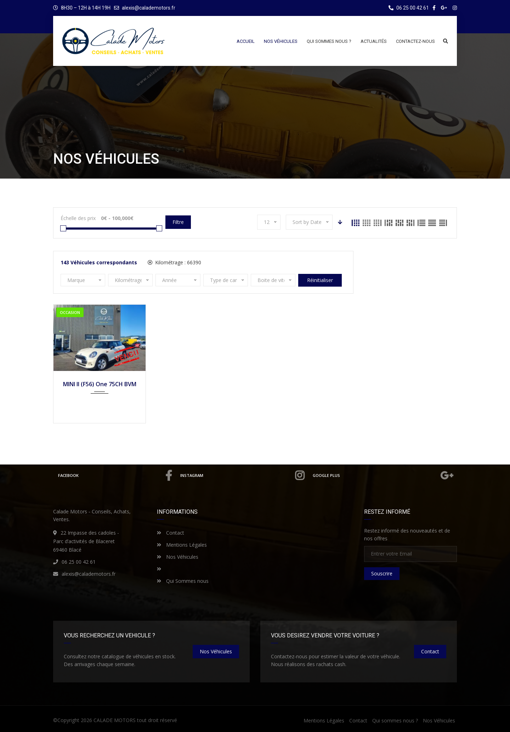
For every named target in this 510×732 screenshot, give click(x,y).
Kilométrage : (174, 262)
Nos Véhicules (177, 556)
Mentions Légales (182, 544)
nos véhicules (216, 651)
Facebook (115, 475)
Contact (170, 532)
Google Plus (383, 475)
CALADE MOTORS (115, 720)
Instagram (243, 475)
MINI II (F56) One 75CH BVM (99, 384)
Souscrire (381, 573)
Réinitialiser (320, 280)
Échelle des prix (78, 218)
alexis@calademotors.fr (148, 8)
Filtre (178, 222)
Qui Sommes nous (183, 581)
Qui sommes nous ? (395, 720)
